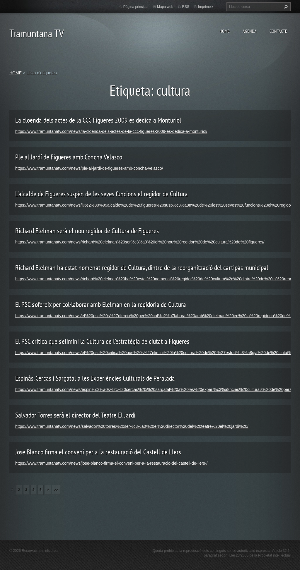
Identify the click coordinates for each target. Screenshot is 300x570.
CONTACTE (278, 31)
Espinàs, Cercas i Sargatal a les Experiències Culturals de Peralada (95, 378)
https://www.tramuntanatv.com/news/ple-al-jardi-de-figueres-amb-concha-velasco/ (89, 168)
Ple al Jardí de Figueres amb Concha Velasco (68, 157)
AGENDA (250, 31)
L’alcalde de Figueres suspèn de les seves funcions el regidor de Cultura (101, 193)
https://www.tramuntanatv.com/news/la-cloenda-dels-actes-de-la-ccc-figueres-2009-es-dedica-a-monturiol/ (111, 131)
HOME (224, 31)
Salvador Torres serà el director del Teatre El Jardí (75, 415)
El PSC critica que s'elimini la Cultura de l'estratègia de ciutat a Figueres (102, 341)
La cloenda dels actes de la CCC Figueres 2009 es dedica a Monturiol (98, 120)
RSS (185, 7)
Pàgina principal (135, 7)
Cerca (285, 6)
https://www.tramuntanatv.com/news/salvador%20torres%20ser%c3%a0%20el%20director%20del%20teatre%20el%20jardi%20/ (131, 426)
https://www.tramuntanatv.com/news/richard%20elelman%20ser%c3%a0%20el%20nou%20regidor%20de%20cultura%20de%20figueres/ (139, 242)
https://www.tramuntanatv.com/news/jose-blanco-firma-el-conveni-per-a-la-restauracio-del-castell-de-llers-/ (111, 463)
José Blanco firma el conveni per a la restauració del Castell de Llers (98, 451)
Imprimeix (205, 7)
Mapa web (165, 7)
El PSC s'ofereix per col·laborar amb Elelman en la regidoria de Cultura (100, 304)
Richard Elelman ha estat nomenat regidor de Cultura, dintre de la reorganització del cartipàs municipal (141, 267)
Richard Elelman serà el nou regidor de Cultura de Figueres (87, 230)
